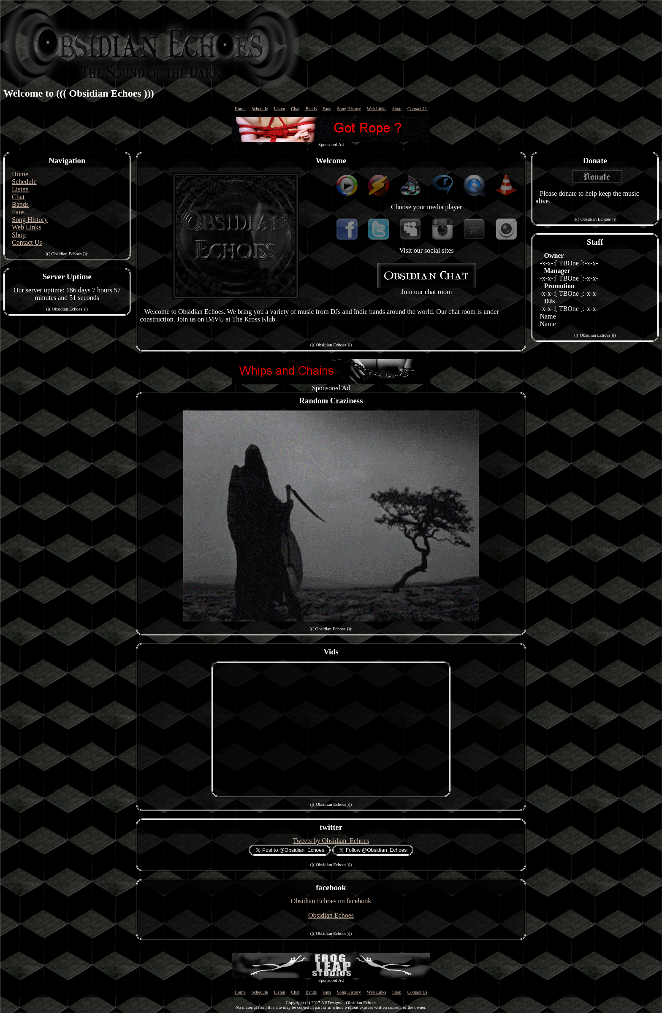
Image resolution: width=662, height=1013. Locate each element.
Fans (327, 108)
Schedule (260, 108)
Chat (295, 108)
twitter (331, 827)
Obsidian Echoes (331, 915)
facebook (331, 887)
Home (240, 108)
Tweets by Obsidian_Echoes (331, 840)
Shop (397, 108)
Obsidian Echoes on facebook (331, 901)
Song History (349, 108)
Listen (279, 108)
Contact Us (417, 108)
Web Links (376, 108)
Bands (311, 108)
